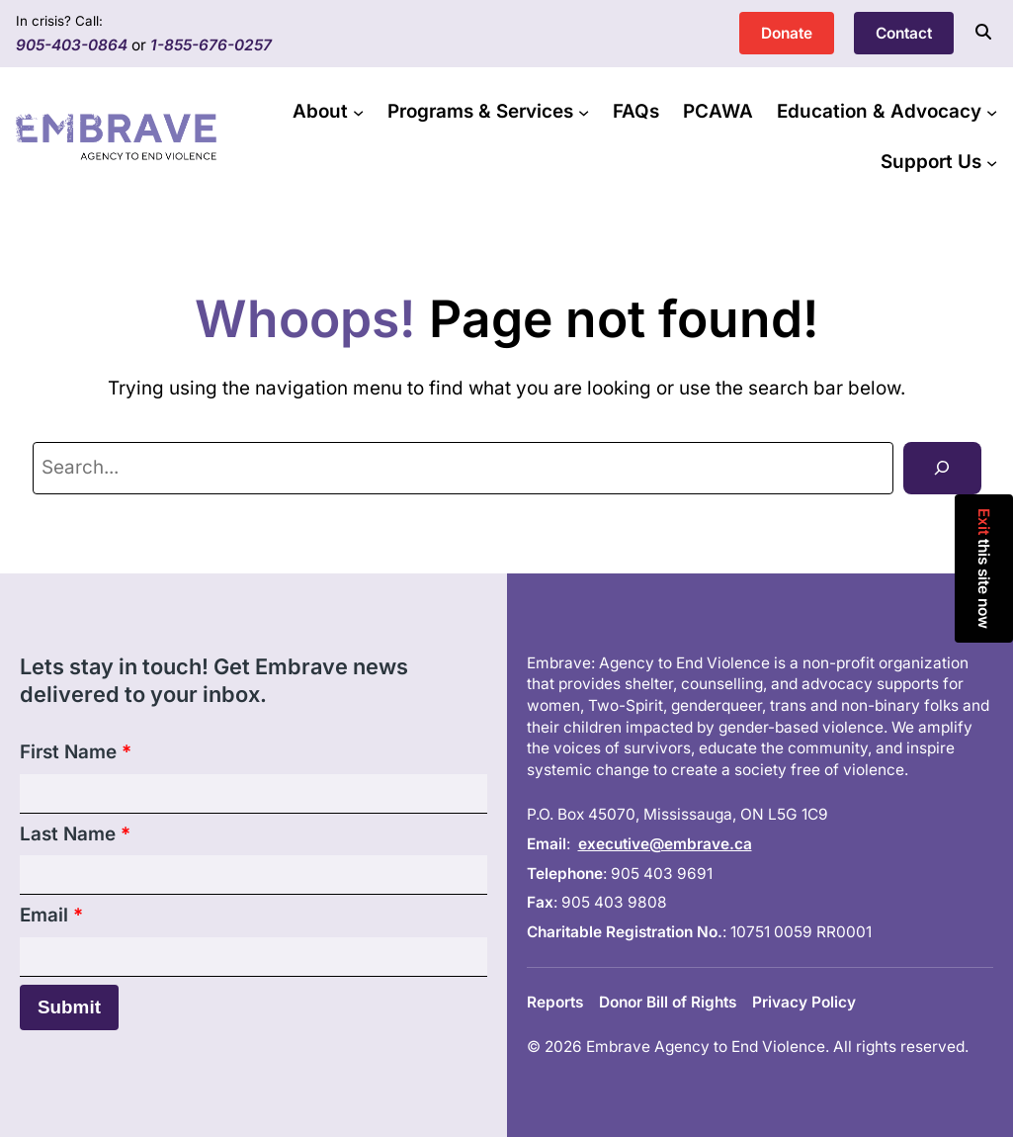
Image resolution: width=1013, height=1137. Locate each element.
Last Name (75, 834)
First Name (75, 752)
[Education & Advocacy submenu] (991, 112)
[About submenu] (358, 112)
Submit (69, 1007)
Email (51, 915)
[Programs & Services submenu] (583, 112)
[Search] (941, 468)
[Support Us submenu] (991, 161)
